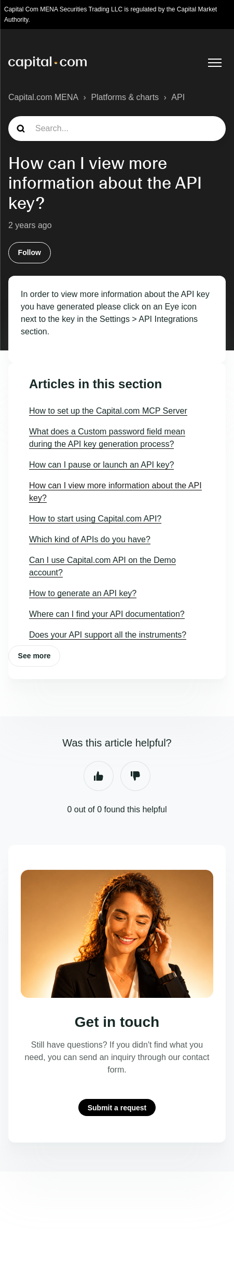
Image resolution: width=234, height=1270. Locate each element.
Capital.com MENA (43, 97)
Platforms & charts (125, 97)
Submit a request (117, 1107)
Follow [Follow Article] (29, 252)
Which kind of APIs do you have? (89, 539)
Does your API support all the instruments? (107, 634)
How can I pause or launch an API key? (101, 464)
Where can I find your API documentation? (107, 614)
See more (34, 656)
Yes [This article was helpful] (99, 776)
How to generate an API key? (82, 593)
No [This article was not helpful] (135, 776)
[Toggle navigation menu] (215, 63)
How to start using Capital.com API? (95, 518)
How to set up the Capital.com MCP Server (108, 410)
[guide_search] (117, 128)
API (178, 97)
